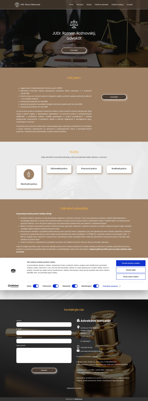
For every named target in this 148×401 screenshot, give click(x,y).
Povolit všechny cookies (131, 374)
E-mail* (19, 329)
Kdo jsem (79, 4)
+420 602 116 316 (86, 347)
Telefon (19, 337)
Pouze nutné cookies (130, 387)
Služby (89, 4)
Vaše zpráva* (21, 345)
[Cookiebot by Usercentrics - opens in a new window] (13, 397)
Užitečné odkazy (118, 4)
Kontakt (129, 4)
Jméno (18, 321)
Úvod (71, 4)
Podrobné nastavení (110, 397)
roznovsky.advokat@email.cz (91, 351)
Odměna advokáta (101, 4)
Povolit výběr (131, 381)
